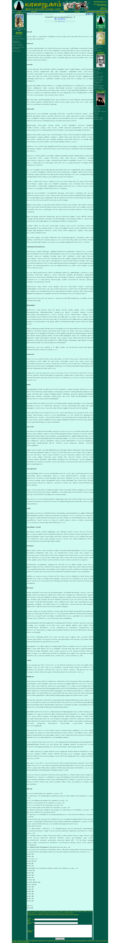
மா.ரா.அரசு (96, 74)
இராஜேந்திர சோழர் (98, 72)
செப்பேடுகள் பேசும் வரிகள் (18, 38)
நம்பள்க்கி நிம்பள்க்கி (17, 36)
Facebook (77, 11)
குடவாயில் (96, 83)
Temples (62, 11)
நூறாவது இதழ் (97, 68)
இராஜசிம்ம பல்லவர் (98, 119)
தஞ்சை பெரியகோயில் (99, 88)
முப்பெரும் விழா (97, 50)
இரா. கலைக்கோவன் (60, 19)
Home (19, 11)
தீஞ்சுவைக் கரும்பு (16, 50)
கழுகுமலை (96, 112)
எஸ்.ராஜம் (96, 71)
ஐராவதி (95, 48)
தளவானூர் (96, 106)
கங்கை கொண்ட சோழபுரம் (100, 111)
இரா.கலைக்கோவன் (98, 77)
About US (33, 11)
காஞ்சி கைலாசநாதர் (98, 87)
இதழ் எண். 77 (30, 13)
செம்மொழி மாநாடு (98, 47)
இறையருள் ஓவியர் (98, 80)
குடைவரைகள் (62, 21)
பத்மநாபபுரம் (97, 109)
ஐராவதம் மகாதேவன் (98, 76)
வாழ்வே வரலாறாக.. (98, 117)
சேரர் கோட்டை (97, 45)
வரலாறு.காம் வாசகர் (98, 79)
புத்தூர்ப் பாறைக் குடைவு (17, 44)
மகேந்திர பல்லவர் (98, 82)
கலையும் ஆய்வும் (38, 13)
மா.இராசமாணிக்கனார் (99, 85)
